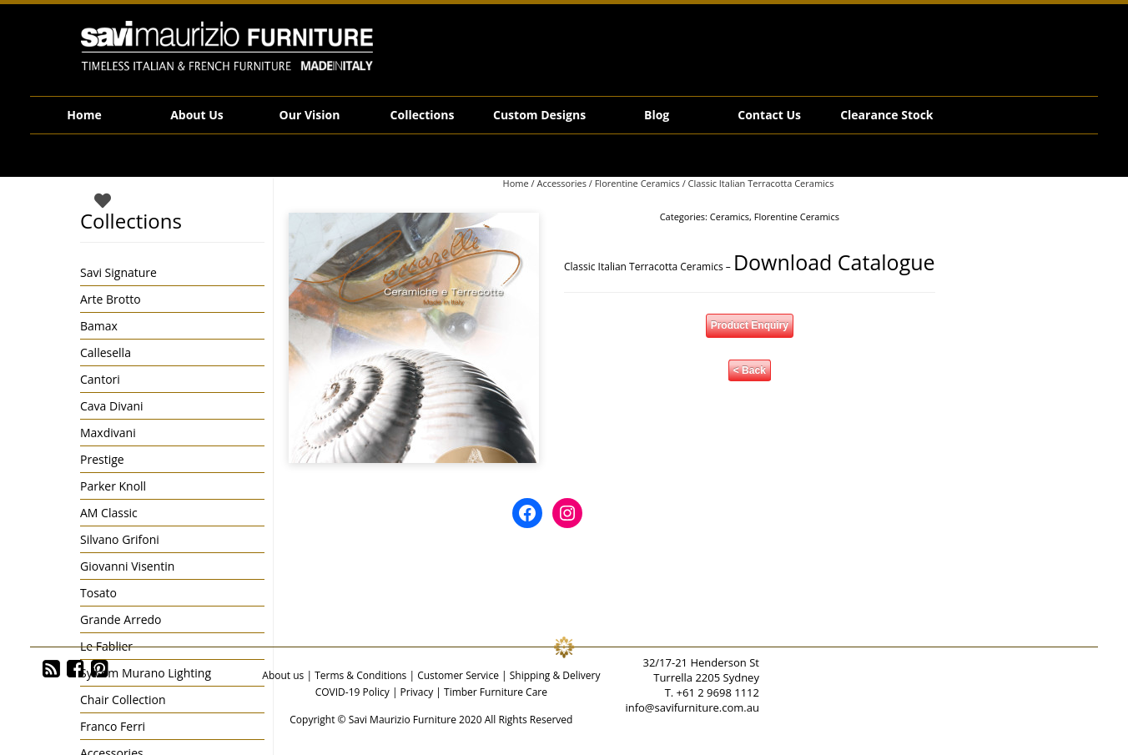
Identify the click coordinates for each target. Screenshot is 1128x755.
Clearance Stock (886, 115)
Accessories (561, 183)
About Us (197, 115)
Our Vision (309, 115)
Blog (656, 115)
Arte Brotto (110, 299)
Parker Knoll (113, 486)
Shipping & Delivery (555, 675)
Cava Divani (112, 406)
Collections (422, 115)
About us (283, 675)
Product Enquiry (749, 325)
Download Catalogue (834, 262)
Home (84, 115)
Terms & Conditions (360, 675)
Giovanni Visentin (127, 566)
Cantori (100, 379)
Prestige (102, 459)
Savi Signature (118, 272)
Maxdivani (108, 432)
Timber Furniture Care (495, 692)
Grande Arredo (120, 619)
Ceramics (729, 216)
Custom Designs (539, 115)
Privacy (417, 692)
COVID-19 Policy (352, 692)
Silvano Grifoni (119, 539)
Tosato (98, 593)
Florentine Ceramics (637, 183)
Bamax (99, 326)
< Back (749, 370)
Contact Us (769, 115)
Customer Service (458, 675)
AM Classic (109, 513)
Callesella (105, 352)
